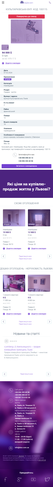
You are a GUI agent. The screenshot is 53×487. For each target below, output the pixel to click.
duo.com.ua (42, 460)
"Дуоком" (21, 456)
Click (3, 3)
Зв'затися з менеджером (26, 166)
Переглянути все (25, 256)
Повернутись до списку (26, 16)
